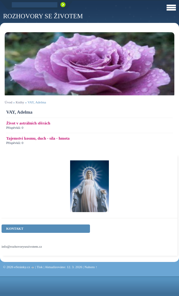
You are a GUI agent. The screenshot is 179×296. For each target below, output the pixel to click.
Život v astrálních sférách (28, 123)
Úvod (8, 102)
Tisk (40, 267)
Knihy (20, 102)
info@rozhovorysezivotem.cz (22, 246)
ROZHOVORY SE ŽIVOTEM (43, 16)
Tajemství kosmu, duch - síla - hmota (37, 138)
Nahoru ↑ (90, 267)
